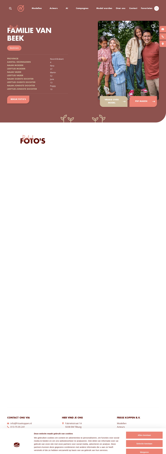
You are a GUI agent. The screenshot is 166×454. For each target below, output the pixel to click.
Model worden (104, 8)
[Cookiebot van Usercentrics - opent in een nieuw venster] (16, 449)
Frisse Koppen (21, 8)
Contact (133, 8)
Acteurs (54, 8)
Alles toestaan (144, 420)
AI (67, 8)
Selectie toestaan (144, 428)
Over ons (120, 8)
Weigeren (144, 437)
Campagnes (82, 8)
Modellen (37, 8)
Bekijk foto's (18, 99)
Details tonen (140, 449)
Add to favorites (153, 26)
